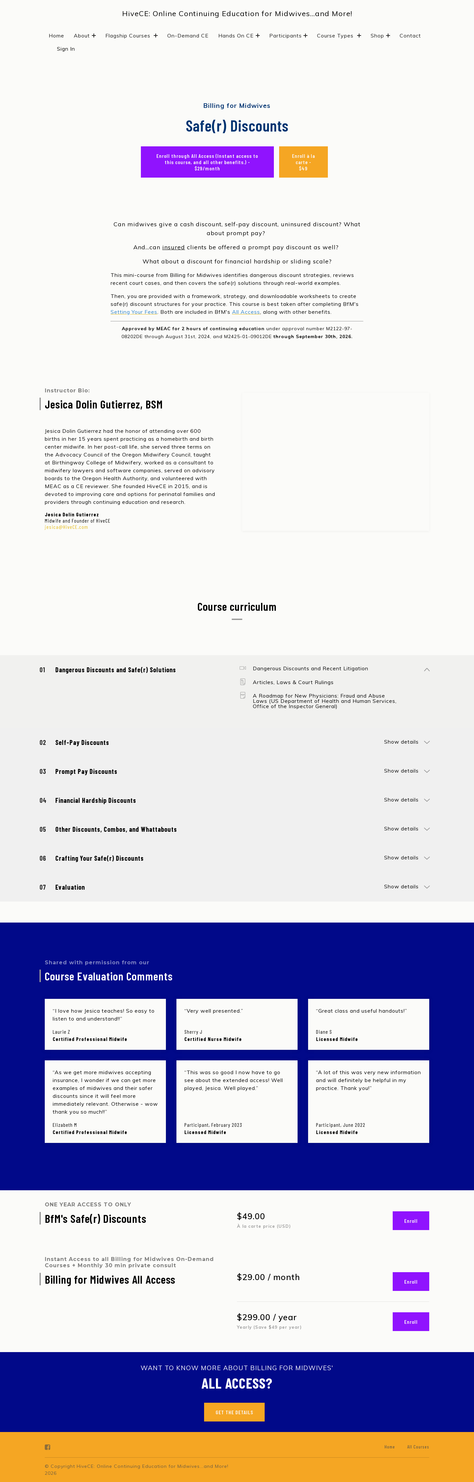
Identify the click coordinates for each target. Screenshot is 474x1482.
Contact (410, 35)
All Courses (418, 1446)
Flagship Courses (131, 35)
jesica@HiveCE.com (66, 527)
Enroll (411, 1221)
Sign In (66, 48)
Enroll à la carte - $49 (303, 162)
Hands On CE (239, 35)
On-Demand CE (188, 35)
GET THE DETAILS (234, 1412)
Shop (380, 35)
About (85, 35)
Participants (288, 35)
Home (56, 35)
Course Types (339, 35)
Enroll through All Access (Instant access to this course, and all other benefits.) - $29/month (207, 162)
